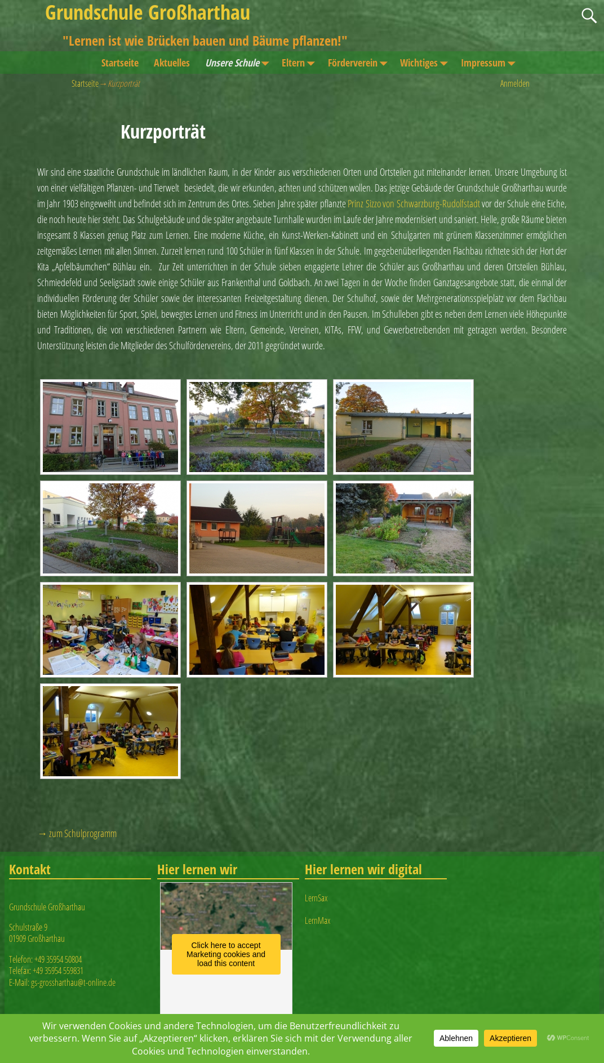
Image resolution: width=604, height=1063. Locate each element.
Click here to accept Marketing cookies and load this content (225, 954)
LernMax (317, 920)
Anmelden (515, 83)
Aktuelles (172, 62)
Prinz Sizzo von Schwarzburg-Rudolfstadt (413, 203)
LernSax (316, 898)
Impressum (491, 62)
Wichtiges (426, 62)
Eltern (301, 62)
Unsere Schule (239, 62)
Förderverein (360, 62)
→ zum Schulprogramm (77, 833)
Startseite (120, 62)
